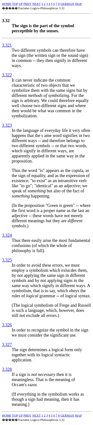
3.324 (7, 235)
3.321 (7, 45)
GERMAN (67, 4)
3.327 (7, 344)
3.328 (7, 369)
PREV (27, 4)
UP (20, 4)
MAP (78, 4)
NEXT (36, 4)
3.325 (7, 260)
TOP (15, 4)
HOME (6, 4)
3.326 (7, 325)
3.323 (7, 125)
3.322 (7, 75)
